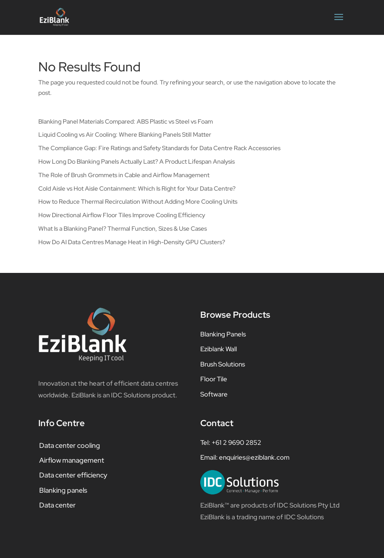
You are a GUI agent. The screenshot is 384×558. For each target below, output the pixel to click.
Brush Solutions (222, 364)
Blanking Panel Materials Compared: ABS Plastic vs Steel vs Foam (125, 121)
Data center (57, 505)
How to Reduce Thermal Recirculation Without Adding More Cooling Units (137, 201)
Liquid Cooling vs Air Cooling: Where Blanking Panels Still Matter (124, 134)
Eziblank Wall (218, 349)
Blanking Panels (223, 334)
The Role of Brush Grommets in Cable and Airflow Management (123, 175)
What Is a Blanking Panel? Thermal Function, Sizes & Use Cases (122, 228)
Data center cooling (69, 445)
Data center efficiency (73, 475)
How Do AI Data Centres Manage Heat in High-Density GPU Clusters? (131, 242)
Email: (209, 457)
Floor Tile (213, 379)
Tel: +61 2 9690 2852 (230, 442)
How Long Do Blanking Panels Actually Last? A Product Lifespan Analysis (136, 161)
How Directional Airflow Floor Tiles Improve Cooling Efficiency (121, 215)
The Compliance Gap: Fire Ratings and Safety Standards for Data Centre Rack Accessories (159, 148)
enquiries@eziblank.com (254, 457)
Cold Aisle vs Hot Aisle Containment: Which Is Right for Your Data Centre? (137, 188)
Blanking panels (63, 490)
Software (214, 394)
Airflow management (71, 460)
